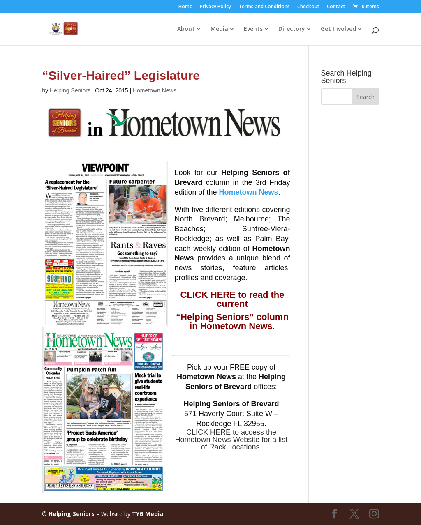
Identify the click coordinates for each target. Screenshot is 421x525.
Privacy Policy (215, 7)
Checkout (308, 7)
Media (219, 29)
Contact (336, 7)
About (186, 29)
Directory (291, 29)
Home (185, 7)
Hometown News (154, 90)
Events (253, 29)
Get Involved (338, 29)
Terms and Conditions (264, 7)
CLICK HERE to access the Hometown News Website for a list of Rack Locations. (231, 439)
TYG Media (147, 514)
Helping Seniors (70, 90)
